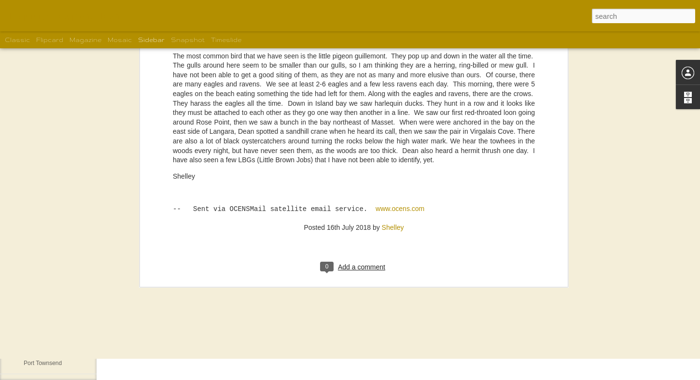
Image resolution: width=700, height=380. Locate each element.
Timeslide (226, 40)
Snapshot (188, 40)
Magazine (85, 40)
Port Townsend (43, 363)
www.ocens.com (400, 69)
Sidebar (151, 40)
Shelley (393, 87)
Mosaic (120, 40)
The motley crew (45, 298)
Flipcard (49, 40)
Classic (17, 40)
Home (31, 341)
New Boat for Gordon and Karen (65, 319)
